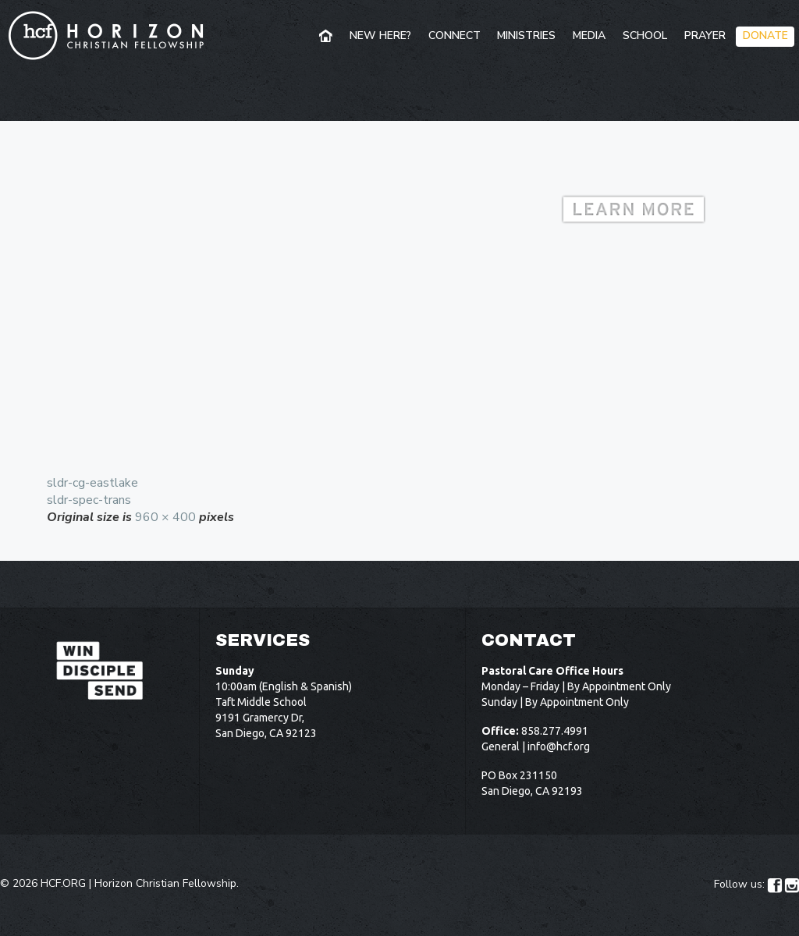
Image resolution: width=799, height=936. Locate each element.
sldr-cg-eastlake (92, 482)
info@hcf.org (558, 746)
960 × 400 (165, 517)
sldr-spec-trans (89, 500)
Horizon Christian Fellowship (165, 883)
